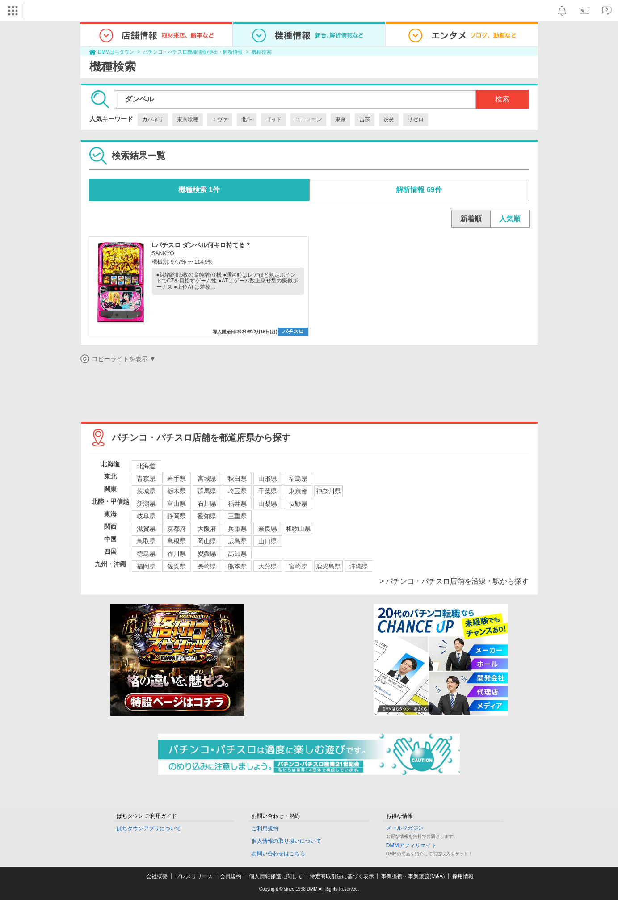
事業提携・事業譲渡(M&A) (413, 876)
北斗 (246, 119)
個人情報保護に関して (276, 876)
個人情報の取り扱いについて (286, 841)
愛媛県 (207, 553)
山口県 (267, 541)
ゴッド (273, 119)
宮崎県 (298, 566)
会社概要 (157, 876)
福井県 (237, 503)
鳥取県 (146, 541)
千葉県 (267, 491)
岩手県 (176, 478)
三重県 (237, 516)
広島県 (237, 541)
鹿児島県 (328, 566)
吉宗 (364, 119)
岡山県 (207, 541)
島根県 (176, 541)
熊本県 (237, 566)
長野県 (298, 503)
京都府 (176, 528)
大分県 (267, 566)
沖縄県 (358, 566)
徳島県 (146, 553)
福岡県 (146, 566)
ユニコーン (308, 119)
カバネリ (153, 119)
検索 (502, 99)
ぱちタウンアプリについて (149, 828)
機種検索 (261, 52)
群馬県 (207, 491)
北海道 (146, 466)
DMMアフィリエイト (411, 845)
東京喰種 (187, 119)
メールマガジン (405, 828)
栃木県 (176, 491)
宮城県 (207, 478)
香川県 (176, 553)
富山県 (176, 503)
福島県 (298, 478)
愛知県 (207, 516)
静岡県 (176, 516)
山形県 (267, 478)
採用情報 (463, 876)
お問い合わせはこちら (278, 853)
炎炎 (388, 119)
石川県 (207, 503)
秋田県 (237, 478)
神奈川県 (328, 491)
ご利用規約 (265, 828)
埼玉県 (237, 491)
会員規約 (230, 876)
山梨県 (267, 503)
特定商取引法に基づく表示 (342, 876)
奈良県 (267, 528)
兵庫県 (237, 528)
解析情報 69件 (418, 189)
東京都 (298, 491)
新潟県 (146, 503)
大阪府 (207, 528)
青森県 (146, 478)
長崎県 (207, 566)
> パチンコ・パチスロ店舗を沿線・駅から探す (454, 581)
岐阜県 (146, 516)
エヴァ (220, 119)
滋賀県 (146, 528)
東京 (340, 119)
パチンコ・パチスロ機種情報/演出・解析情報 (193, 52)
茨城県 (146, 491)
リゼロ (416, 119)
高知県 (237, 553)
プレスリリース (194, 876)
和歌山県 (298, 528)
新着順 (471, 219)
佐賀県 (176, 566)
